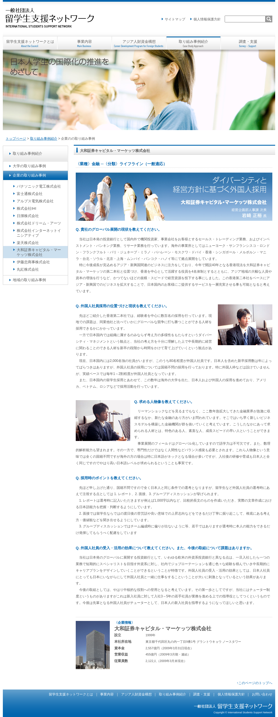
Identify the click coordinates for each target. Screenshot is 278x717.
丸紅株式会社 (28, 269)
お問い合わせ (262, 694)
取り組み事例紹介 (193, 41)
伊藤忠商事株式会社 (33, 262)
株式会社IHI (26, 208)
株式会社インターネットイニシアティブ (39, 232)
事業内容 (84, 41)
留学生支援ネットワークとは (30, 41)
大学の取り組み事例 (29, 166)
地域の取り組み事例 (29, 280)
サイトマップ (175, 19)
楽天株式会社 (28, 243)
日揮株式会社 (28, 216)
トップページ (16, 139)
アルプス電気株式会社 (35, 201)
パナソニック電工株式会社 (39, 186)
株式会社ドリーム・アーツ (39, 223)
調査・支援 (248, 41)
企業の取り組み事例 (29, 175)
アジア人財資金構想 (139, 41)
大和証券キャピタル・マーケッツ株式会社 (39, 252)
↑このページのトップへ (254, 683)
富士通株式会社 (30, 194)
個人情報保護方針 (207, 19)
